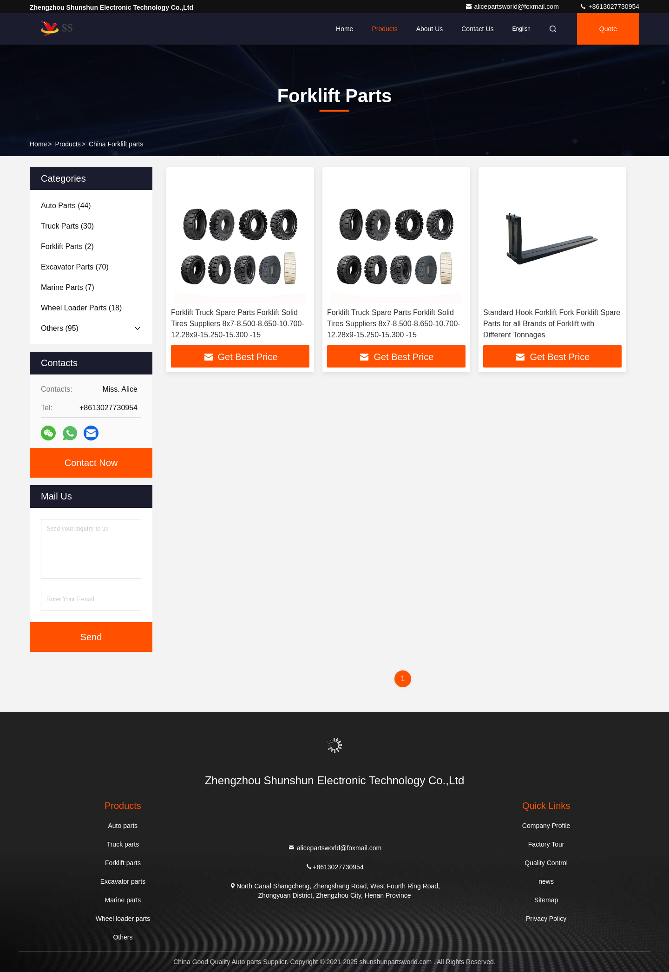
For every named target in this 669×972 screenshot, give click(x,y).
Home (344, 29)
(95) (60, 328)
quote (608, 29)
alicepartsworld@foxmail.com (513, 6)
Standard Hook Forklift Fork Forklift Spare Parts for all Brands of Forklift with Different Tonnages (551, 324)
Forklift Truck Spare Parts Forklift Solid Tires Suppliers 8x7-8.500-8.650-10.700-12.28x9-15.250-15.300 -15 (237, 324)
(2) (67, 246)
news (546, 881)
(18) (81, 308)
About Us (429, 29)
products (68, 144)
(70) (75, 267)
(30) (67, 226)
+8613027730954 (609, 6)
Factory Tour (546, 844)
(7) (67, 287)
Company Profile (546, 825)
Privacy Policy (546, 918)
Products (384, 29)
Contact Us (477, 29)
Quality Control (546, 863)
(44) (66, 206)
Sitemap (546, 900)
